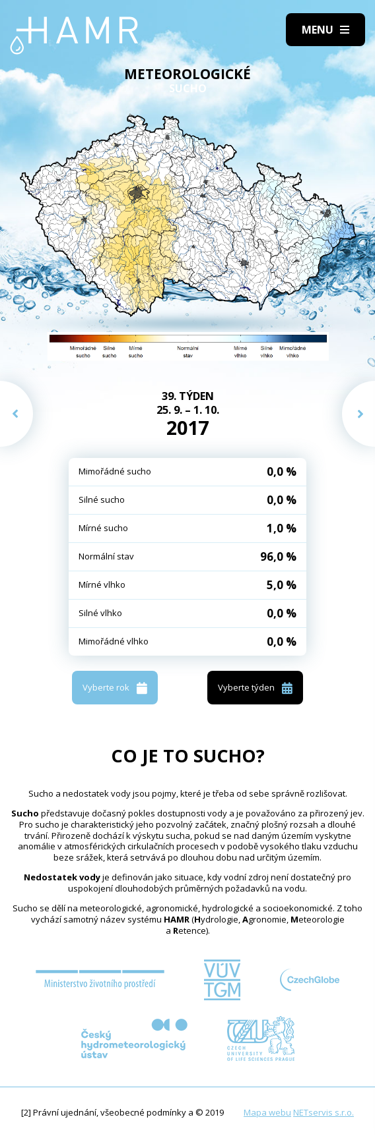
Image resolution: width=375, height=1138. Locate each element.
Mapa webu (267, 1112)
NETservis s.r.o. (323, 1112)
